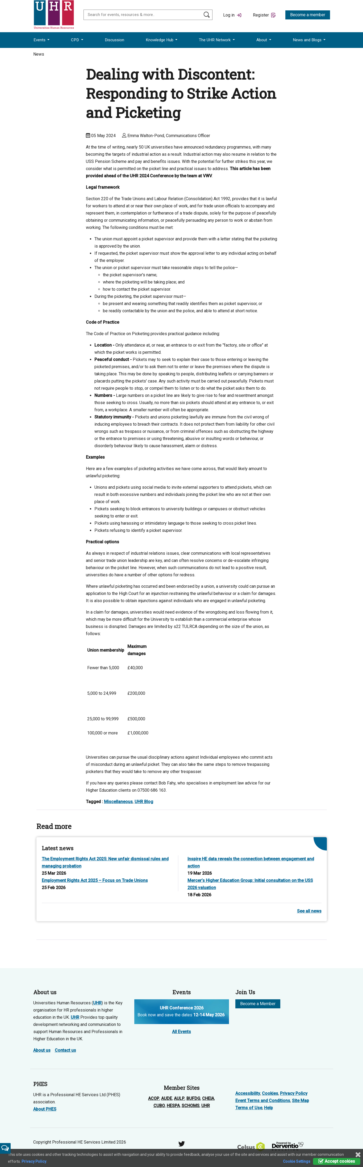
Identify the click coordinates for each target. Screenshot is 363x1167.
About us (42, 1050)
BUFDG (193, 1098)
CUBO (159, 1105)
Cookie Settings (296, 1161)
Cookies (270, 1093)
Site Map (300, 1100)
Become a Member (258, 1003)
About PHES (44, 1109)
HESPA (173, 1105)
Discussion (114, 40)
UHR (97, 1002)
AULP (179, 1098)
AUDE (166, 1098)
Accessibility (247, 1093)
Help (268, 1107)
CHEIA (208, 1098)
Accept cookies (336, 1161)
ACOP (153, 1098)
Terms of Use (248, 1107)
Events (40, 40)
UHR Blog (144, 801)
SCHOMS (190, 1105)
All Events (181, 1031)
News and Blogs (308, 40)
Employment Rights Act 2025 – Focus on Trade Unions (95, 880)
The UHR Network (215, 40)
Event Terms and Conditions (262, 1100)
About (262, 40)
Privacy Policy (293, 1093)
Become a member (307, 14)
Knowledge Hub (160, 40)
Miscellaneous (118, 801)
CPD (75, 40)
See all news (309, 911)
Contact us (65, 1050)
